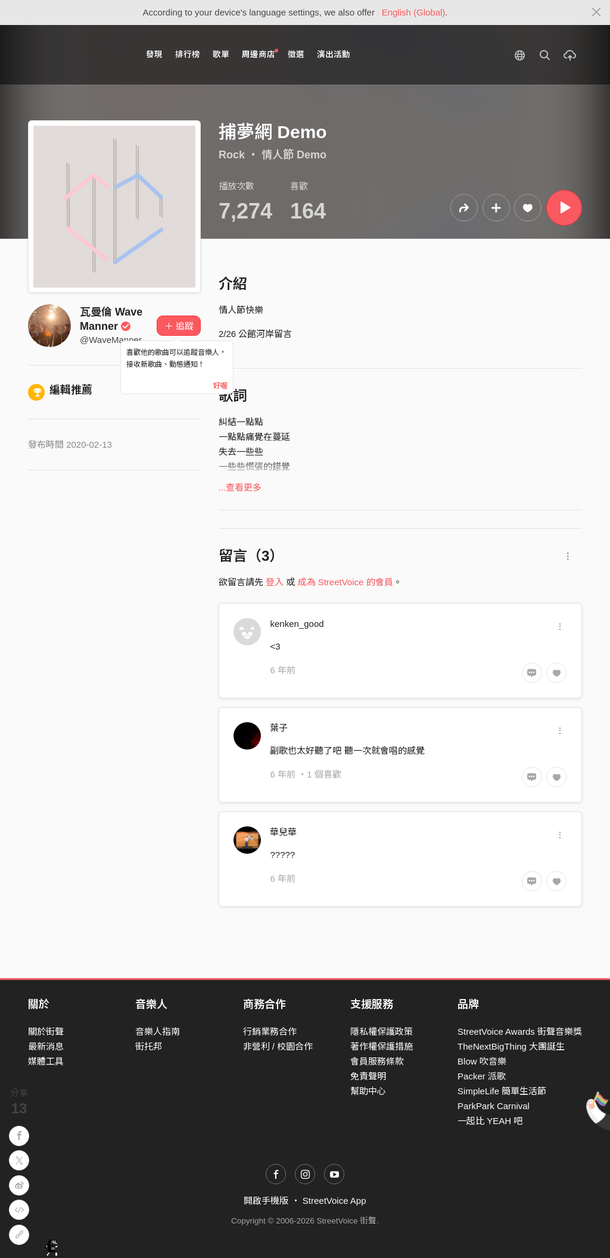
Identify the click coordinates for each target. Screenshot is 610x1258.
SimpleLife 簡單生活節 (502, 1091)
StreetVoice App (334, 1200)
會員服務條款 (377, 1061)
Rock (232, 155)
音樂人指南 (157, 1031)
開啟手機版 (266, 1200)
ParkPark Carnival (494, 1106)
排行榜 (187, 54)
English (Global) (414, 12)
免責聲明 (368, 1076)
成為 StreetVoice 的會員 (345, 582)
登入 (275, 582)
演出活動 (333, 54)
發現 (154, 54)
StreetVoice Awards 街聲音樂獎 (520, 1031)
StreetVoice (77, 55)
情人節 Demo (294, 155)
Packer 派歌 (482, 1076)
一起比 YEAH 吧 (490, 1121)
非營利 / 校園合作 (278, 1046)
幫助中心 (368, 1091)
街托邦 (148, 1046)
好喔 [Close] (220, 386)
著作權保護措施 (381, 1046)
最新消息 (46, 1046)
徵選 (296, 54)
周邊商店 (260, 54)
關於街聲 (46, 1031)
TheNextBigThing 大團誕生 (511, 1046)
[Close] (596, 12)
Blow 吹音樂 (482, 1061)
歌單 (221, 54)
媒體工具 (46, 1061)
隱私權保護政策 (381, 1031)
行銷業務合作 (270, 1031)
